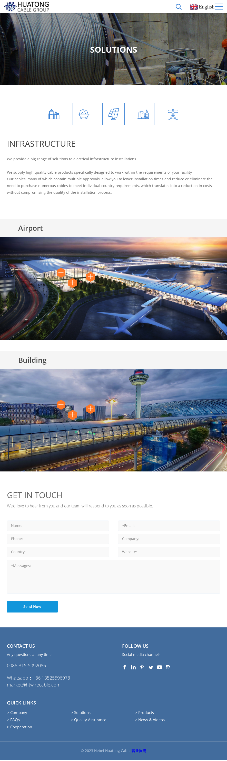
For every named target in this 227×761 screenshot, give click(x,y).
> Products (144, 713)
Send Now (32, 607)
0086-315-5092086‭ (26, 666)
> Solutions (81, 713)
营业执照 (139, 751)
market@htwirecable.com (34, 686)
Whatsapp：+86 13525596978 (38, 679)
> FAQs (13, 720)
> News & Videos (150, 720)
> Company (17, 713)
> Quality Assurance (88, 720)
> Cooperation (19, 727)
